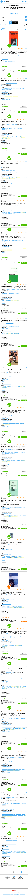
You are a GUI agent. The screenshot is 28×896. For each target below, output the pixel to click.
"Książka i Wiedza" (9, 594)
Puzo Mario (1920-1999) (8, 507)
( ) (11, 96)
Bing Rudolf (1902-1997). (7, 210)
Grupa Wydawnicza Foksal (11, 164)
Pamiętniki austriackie (6, 215)
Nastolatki (4, 386)
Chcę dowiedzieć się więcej (8, 894)
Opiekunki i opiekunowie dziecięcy (9, 460)
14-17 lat (12, 809)
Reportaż (4, 181)
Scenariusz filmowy (11, 852)
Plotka (8, 386)
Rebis (6, 237)
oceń (26, 48)
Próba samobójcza (18, 556)
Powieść (3, 141)
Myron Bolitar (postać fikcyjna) (8, 727)
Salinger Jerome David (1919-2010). (10, 293)
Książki (3, 92)
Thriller (7, 426)
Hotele (3, 248)
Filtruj (4, 29)
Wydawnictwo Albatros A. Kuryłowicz (13, 289)
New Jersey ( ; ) (17, 728)
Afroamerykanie (5, 177)
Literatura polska (5, 134)
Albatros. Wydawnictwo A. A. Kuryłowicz (14, 757)
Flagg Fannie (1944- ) (7, 128)
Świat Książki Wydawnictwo (11, 840)
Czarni (10, 177)
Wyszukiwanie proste (4, 24)
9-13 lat (7, 809)
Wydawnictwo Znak (8, 449)
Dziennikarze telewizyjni (7, 136)
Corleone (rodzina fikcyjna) (7, 515)
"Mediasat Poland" (8, 502)
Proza (6, 92)
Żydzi (16, 852)
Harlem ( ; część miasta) (19, 177)
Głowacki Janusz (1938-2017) (9, 844)
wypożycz (24, 70)
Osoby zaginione (5, 728)
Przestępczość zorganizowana (19, 515)
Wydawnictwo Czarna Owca (11, 83)
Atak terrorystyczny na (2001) (12, 686)
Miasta (3, 96)
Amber (7, 372)
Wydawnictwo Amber (10, 797)
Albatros (7, 412)
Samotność (16, 248)
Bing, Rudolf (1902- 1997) (7, 212)
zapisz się (24, 621)
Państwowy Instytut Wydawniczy (12, 55)
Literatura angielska (6, 94)
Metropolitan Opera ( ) (19, 212)
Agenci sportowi (18, 727)
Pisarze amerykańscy (18, 851)
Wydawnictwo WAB (10, 672)
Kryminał (3, 731)
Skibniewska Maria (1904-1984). (13, 637)
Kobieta (12, 556)
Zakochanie (20, 815)
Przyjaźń (11, 386)
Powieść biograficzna (6, 856)
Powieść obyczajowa (6, 464)
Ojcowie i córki (5, 423)
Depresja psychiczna (6, 556)
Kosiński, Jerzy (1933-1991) (7, 851)
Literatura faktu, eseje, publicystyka (12, 172)
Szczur (21, 248)
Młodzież (3, 300)
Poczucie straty (9, 687)
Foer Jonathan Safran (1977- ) (9, 678)
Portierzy (7, 248)
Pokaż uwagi (4, 104)
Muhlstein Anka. (5, 59)
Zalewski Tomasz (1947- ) (8, 170)
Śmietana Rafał (10, 453)
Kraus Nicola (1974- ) (7, 452)
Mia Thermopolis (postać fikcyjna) (8, 814)
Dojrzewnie (6, 645)
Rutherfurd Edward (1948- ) (9, 88)
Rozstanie (12, 248)
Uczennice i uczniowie (12, 815)
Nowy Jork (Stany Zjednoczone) (8, 61)
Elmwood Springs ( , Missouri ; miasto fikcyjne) (12, 137)
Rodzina (18, 460)
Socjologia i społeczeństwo (7, 183)
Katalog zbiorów (13, 13)
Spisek (15, 386)
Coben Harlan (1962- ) (7, 415)
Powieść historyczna (6, 99)
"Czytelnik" (8, 544)
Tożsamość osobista (6, 557)
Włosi (3, 516)
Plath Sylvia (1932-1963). (7, 549)
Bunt (3, 645)
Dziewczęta (18, 814)
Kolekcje (10, 24)
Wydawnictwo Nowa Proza (11, 124)
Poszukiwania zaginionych (14, 423)
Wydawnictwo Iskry (9, 323)
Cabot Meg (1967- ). (7, 803)
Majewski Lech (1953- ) (8, 240)
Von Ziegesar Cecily (7, 376)
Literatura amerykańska (6, 298)
